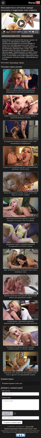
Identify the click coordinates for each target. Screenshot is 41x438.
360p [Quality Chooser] (30, 31)
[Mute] (33, 32)
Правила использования (11, 428)
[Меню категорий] (3, 3)
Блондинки (14, 63)
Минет (21, 63)
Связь (35, 428)
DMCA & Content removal (26, 428)
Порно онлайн (29, 426)
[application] (20, 23)
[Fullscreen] (37, 32)
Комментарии (26, 36)
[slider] (17, 31)
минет (10, 52)
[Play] (20, 23)
